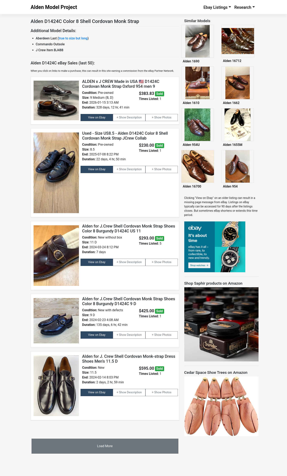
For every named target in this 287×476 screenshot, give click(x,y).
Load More (104, 446)
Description (134, 117)
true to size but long (73, 38)
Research (242, 7)
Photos (166, 117)
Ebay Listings (215, 7)
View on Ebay (96, 117)
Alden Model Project (54, 7)
